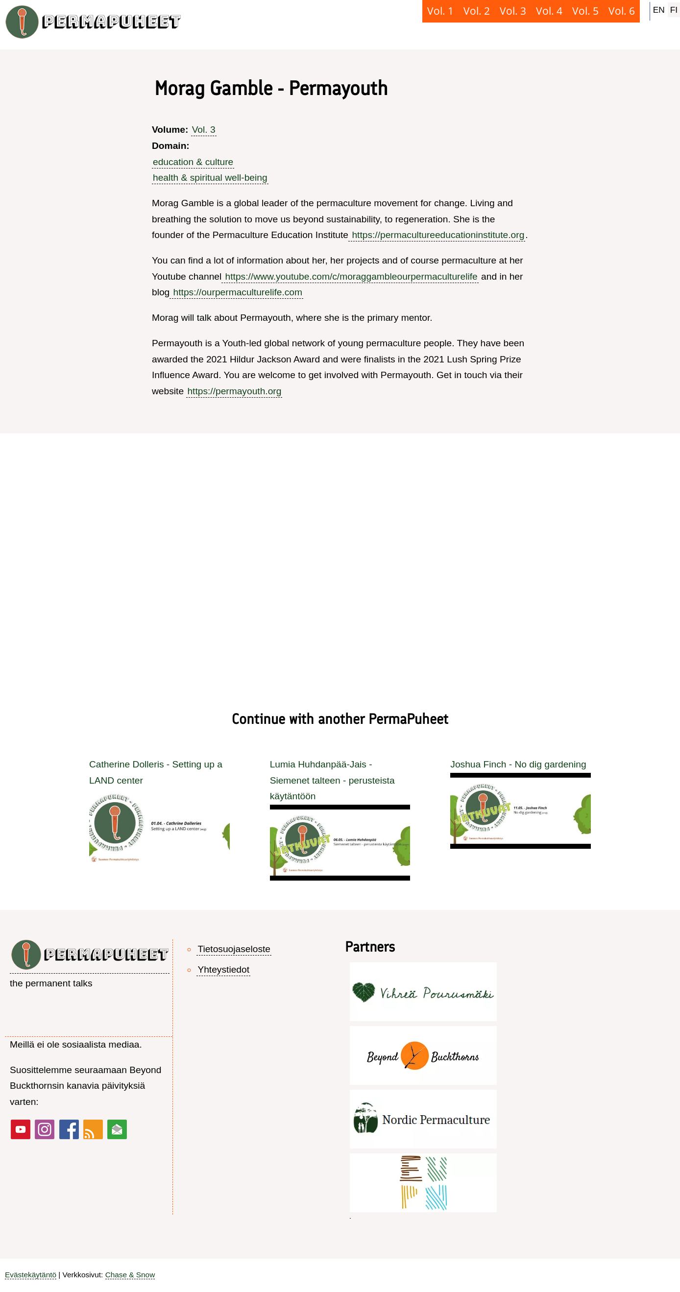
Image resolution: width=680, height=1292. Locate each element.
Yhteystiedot (223, 969)
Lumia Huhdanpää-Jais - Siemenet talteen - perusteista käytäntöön (332, 780)
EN (659, 10)
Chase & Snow (130, 1274)
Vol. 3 (204, 129)
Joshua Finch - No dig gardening (518, 764)
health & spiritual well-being (210, 177)
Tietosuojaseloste (233, 949)
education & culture (193, 162)
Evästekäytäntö (30, 1274)
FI (674, 10)
